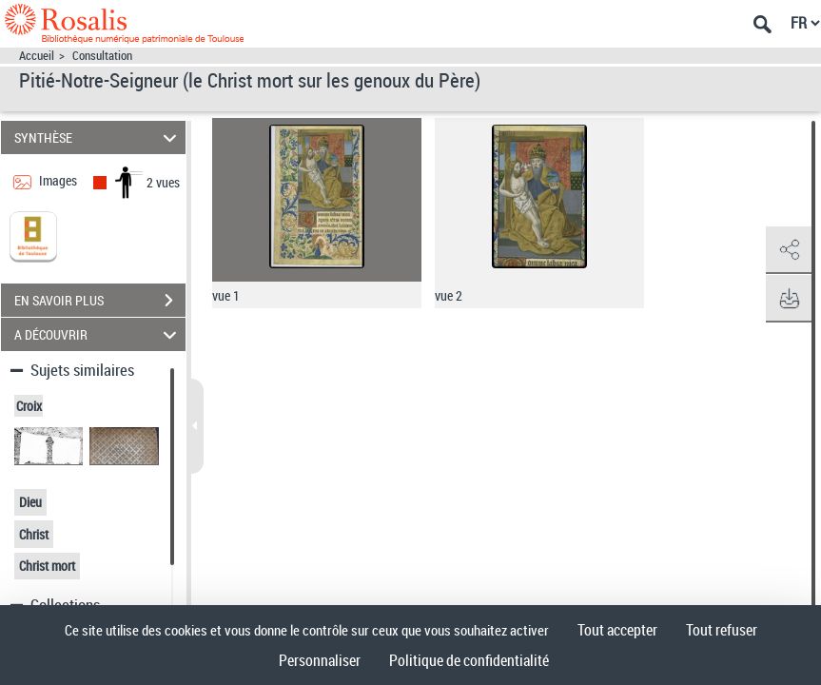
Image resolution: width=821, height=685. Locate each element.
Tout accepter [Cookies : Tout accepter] (617, 629)
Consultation (102, 56)
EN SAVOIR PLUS (100, 300)
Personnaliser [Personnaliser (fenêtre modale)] (320, 660)
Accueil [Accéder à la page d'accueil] (36, 56)
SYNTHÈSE (98, 137)
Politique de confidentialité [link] (469, 660)
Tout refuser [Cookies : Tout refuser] (721, 629)
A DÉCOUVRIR (98, 334)
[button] (787, 250)
